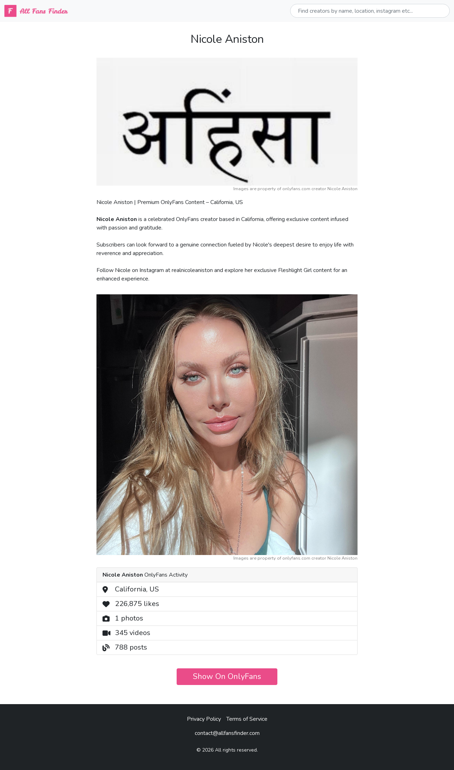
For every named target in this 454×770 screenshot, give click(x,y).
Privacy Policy (204, 719)
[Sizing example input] (370, 11)
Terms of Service (246, 719)
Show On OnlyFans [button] (227, 676)
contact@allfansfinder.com (227, 733)
